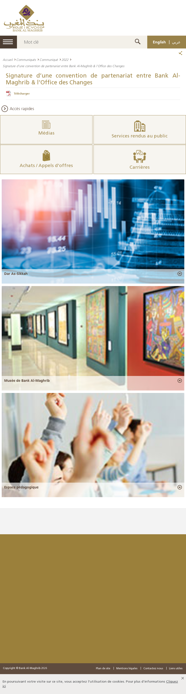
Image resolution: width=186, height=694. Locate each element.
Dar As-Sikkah (16, 273)
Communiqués (26, 60)
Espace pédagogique (21, 487)
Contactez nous (153, 668)
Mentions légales (126, 668)
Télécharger (22, 93)
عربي (176, 42)
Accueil (8, 60)
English (159, 42)
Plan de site (103, 668)
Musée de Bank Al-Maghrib (27, 380)
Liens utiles (175, 668)
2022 (65, 60)
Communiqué (48, 60)
